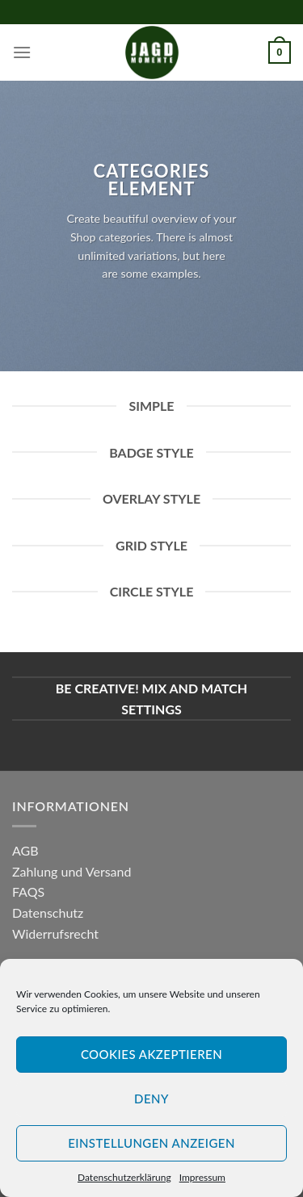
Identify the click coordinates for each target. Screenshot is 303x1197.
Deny (151, 1098)
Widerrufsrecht (55, 933)
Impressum (202, 1177)
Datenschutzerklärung (124, 1177)
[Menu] (22, 52)
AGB (25, 850)
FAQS (28, 891)
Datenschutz (47, 912)
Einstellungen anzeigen (151, 1143)
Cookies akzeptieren (151, 1054)
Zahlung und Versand (71, 871)
